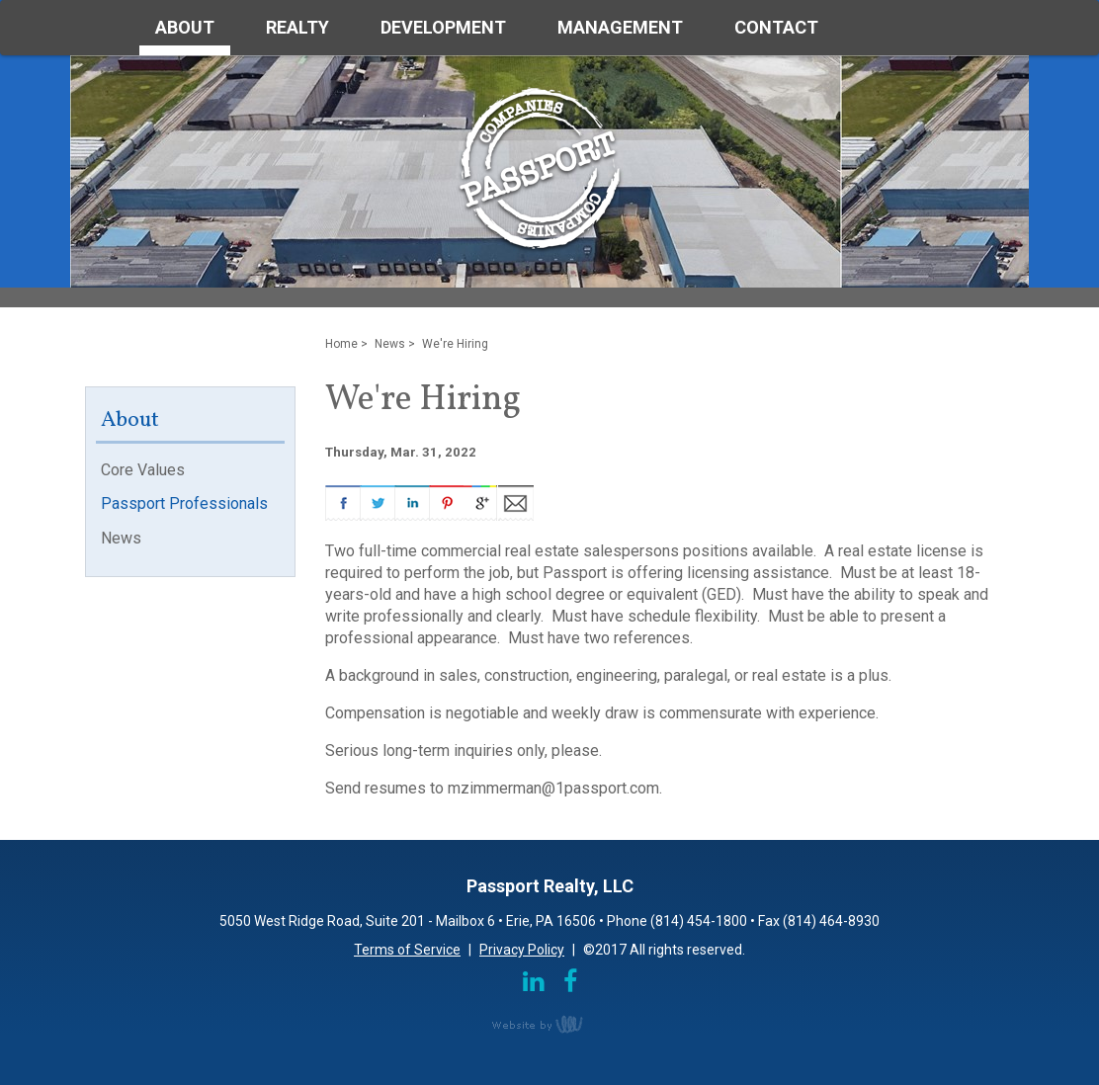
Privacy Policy (521, 950)
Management (620, 27)
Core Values (143, 469)
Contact (776, 27)
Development (443, 27)
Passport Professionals (184, 503)
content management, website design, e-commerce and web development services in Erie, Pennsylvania (549, 1024)
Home (341, 344)
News (121, 538)
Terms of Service (407, 950)
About (184, 27)
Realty (297, 27)
